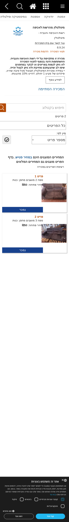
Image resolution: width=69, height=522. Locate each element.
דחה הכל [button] (18, 516)
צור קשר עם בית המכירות (50, 43)
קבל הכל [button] (50, 516)
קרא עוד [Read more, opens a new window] (53, 494)
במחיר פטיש (23, 157)
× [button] (63, 480)
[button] (34, 511)
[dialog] (34, 499)
